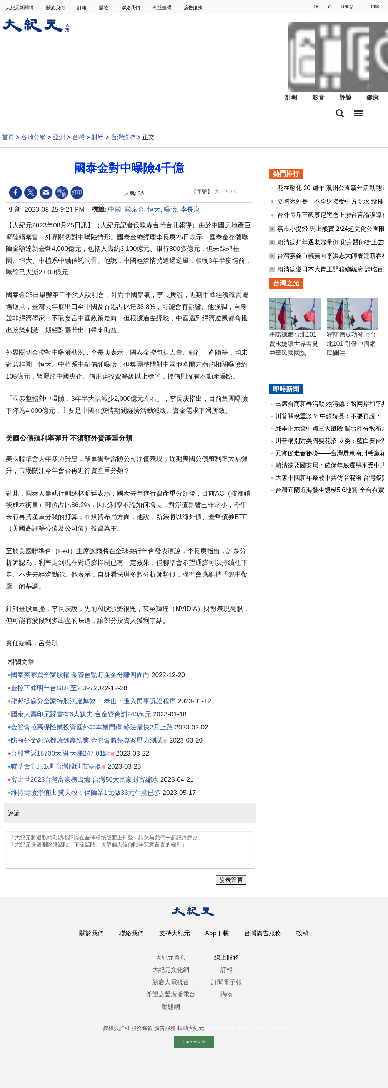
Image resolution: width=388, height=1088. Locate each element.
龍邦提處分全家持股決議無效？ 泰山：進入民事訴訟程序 (93, 701)
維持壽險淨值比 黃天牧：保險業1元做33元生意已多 (86, 792)
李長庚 (190, 209)
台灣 (78, 137)
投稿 (302, 933)
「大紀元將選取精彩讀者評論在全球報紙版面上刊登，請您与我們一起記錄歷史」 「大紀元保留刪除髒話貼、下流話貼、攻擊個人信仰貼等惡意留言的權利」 (130, 850)
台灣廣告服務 (262, 933)
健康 (372, 97)
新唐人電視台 (170, 982)
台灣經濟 (123, 137)
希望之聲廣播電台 (170, 994)
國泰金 (134, 209)
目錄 (358, 111)
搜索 (339, 113)
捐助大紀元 (190, 1027)
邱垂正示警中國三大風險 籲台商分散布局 (331, 428)
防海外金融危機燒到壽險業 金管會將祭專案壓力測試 (87, 740)
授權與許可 (116, 1027)
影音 (318, 97)
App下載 (217, 933)
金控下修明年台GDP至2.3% (51, 688)
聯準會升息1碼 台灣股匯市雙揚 (56, 766)
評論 (346, 97)
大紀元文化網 (170, 969)
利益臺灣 (162, 7)
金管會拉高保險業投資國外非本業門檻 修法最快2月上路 (92, 727)
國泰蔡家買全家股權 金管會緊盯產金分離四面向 (80, 675)
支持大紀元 (174, 933)
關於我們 (56, 7)
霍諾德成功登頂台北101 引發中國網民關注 (351, 343)
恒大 (153, 209)
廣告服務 (193, 7)
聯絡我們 (131, 7)
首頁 (8, 137)
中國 (114, 209)
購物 (104, 7)
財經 (98, 137)
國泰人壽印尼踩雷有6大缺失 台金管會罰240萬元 (81, 714)
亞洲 (59, 137)
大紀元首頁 (170, 957)
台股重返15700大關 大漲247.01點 (60, 753)
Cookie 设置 (194, 1041)
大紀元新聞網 (20, 7)
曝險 (170, 209)
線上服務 (226, 957)
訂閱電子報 (226, 982)
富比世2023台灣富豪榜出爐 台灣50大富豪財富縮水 (84, 779)
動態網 (171, 1006)
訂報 (82, 7)
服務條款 (142, 1027)
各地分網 (33, 137)
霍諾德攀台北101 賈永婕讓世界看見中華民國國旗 (293, 343)
